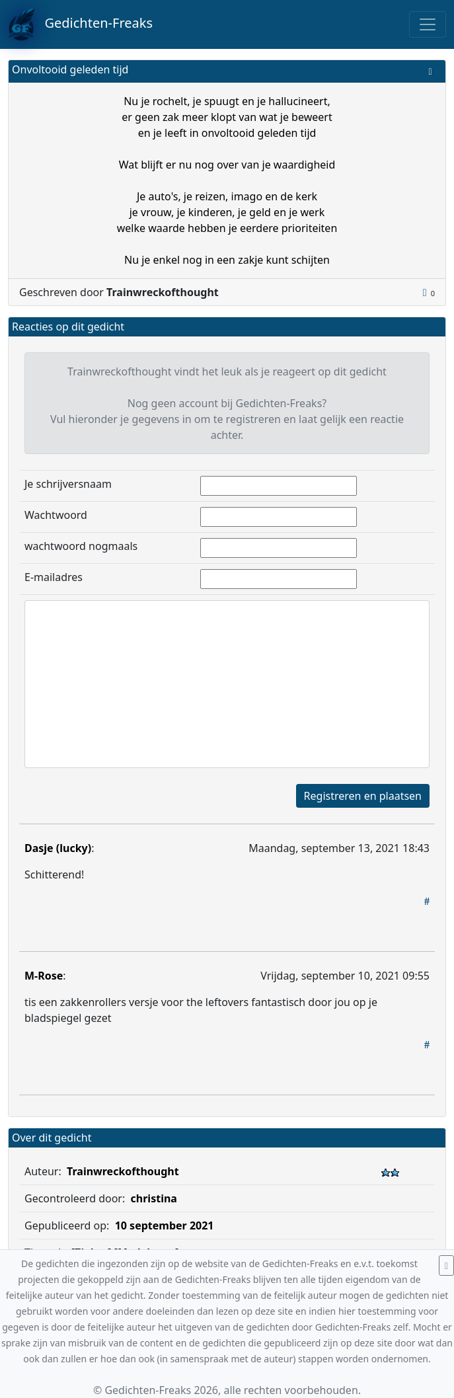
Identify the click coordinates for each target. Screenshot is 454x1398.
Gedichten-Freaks (80, 24)
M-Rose (43, 975)
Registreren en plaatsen (363, 796)
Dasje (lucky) (57, 848)
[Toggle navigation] (427, 24)
